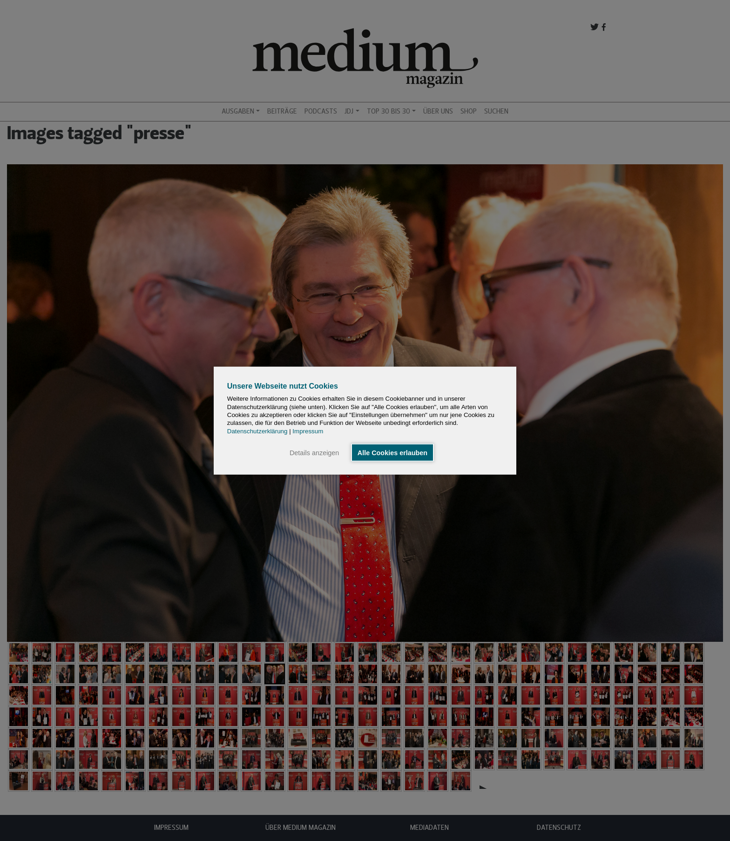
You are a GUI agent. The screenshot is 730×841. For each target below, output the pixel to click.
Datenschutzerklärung (257, 430)
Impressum (307, 430)
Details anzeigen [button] (314, 452)
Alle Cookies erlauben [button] (392, 452)
